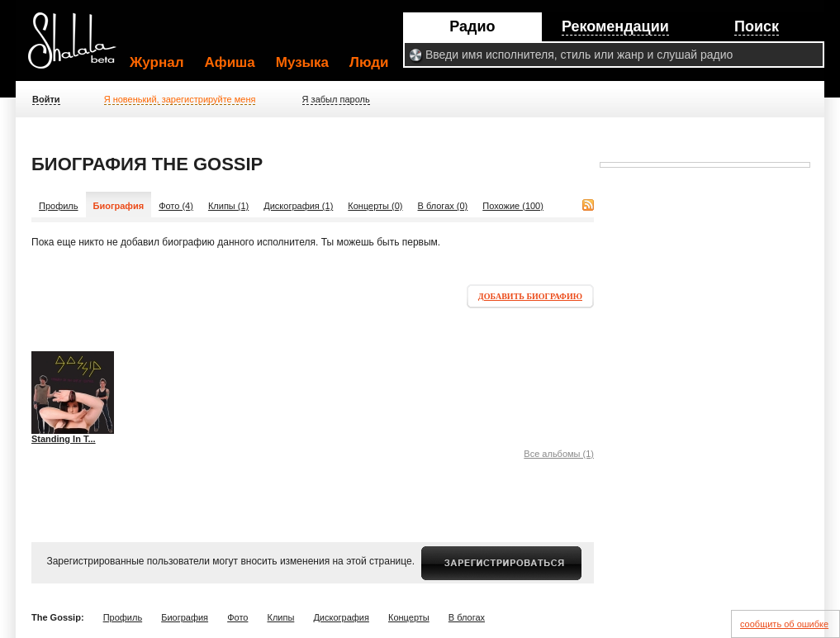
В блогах (466, 617)
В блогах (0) (443, 206)
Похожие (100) (512, 206)
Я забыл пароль (336, 99)
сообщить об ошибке (784, 624)
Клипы (280, 617)
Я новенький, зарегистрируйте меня (180, 99)
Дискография (341, 617)
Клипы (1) (228, 206)
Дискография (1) (298, 206)
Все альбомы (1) (559, 454)
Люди (368, 62)
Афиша (230, 62)
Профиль (58, 206)
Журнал (157, 62)
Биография (184, 617)
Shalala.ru (79, 47)
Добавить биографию (530, 296)
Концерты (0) (375, 206)
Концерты (408, 617)
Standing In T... (63, 439)
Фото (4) (176, 206)
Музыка (302, 62)
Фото (237, 617)
